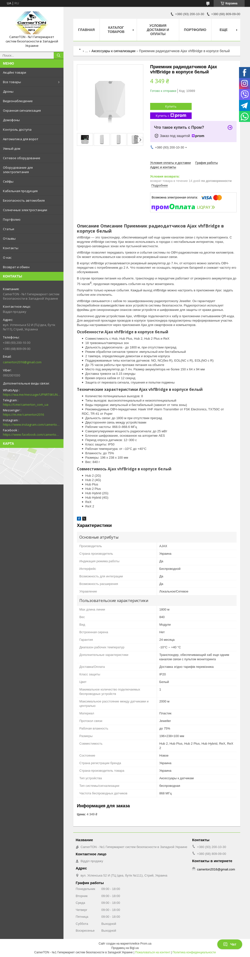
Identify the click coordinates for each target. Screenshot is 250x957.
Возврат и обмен (16, 267)
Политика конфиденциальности (194, 952)
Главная (86, 30)
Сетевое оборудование (21, 158)
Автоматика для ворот (20, 139)
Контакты (10, 248)
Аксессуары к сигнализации (113, 51)
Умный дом (11, 148)
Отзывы (9, 238)
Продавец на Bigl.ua (125, 948)
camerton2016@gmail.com (22, 362)
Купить (171, 106)
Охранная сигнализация (22, 110)
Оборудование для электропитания (18, 169)
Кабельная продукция (20, 191)
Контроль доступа (17, 129)
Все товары (12, 82)
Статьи (8, 229)
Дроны (8, 91)
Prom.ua (145, 943)
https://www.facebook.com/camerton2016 (32, 434)
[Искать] (58, 55)
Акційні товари (14, 72)
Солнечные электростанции (25, 210)
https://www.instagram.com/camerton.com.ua (32, 424)
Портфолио (12, 219)
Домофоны (11, 120)
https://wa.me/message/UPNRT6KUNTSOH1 (32, 394)
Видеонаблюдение (18, 101)
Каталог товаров (116, 30)
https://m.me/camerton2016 (23, 414)
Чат (229, 944)
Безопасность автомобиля (24, 200)
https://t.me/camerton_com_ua (25, 404)
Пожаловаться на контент (152, 952)
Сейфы (8, 181)
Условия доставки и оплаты (158, 30)
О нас (7, 257)
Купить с (171, 115)
